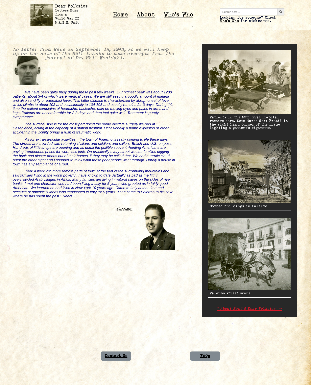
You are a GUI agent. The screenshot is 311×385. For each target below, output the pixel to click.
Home (120, 15)
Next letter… (124, 209)
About (146, 15)
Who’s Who (178, 15)
